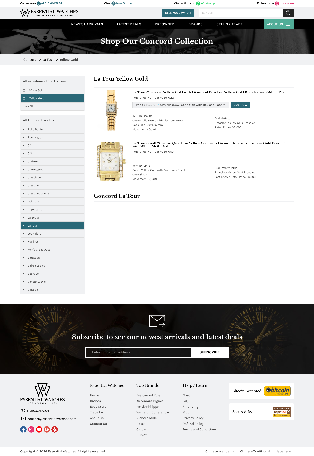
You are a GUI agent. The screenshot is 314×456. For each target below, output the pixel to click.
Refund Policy (193, 424)
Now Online (121, 3)
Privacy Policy (193, 418)
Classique (32, 177)
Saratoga (31, 257)
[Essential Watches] (49, 13)
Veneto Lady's (34, 281)
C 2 (27, 153)
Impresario (32, 209)
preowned (165, 24)
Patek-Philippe (147, 407)
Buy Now (240, 105)
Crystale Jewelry (36, 193)
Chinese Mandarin (219, 451)
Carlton (30, 161)
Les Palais (32, 233)
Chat (186, 395)
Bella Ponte (33, 129)
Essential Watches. (62, 451)
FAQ (185, 401)
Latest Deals (129, 24)
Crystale (31, 185)
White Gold (33, 90)
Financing (190, 407)
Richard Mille (146, 418)
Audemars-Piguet (149, 401)
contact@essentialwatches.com (49, 418)
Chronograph (34, 169)
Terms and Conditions (200, 429)
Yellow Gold (33, 98)
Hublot (141, 435)
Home (94, 395)
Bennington (33, 137)
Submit (288, 13)
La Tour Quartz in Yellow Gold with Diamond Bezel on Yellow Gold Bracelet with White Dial (209, 92)
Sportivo (31, 273)
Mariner (30, 241)
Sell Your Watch (178, 13)
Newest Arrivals (87, 24)
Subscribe (209, 352)
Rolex (140, 424)
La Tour (30, 225)
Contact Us (98, 424)
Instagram (284, 3)
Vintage (30, 289)
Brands (195, 24)
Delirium (31, 201)
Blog (186, 412)
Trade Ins (97, 412)
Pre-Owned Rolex (149, 395)
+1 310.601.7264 (49, 3)
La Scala (31, 217)
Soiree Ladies (34, 265)
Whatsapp (205, 3)
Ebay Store (98, 407)
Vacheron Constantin (152, 412)
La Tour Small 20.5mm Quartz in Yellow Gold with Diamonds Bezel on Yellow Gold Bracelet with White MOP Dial (209, 144)
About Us (279, 24)
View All (28, 106)
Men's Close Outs (36, 249)
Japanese (283, 451)
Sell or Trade (230, 24)
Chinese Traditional (255, 451)
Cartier (141, 429)
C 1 (27, 145)
